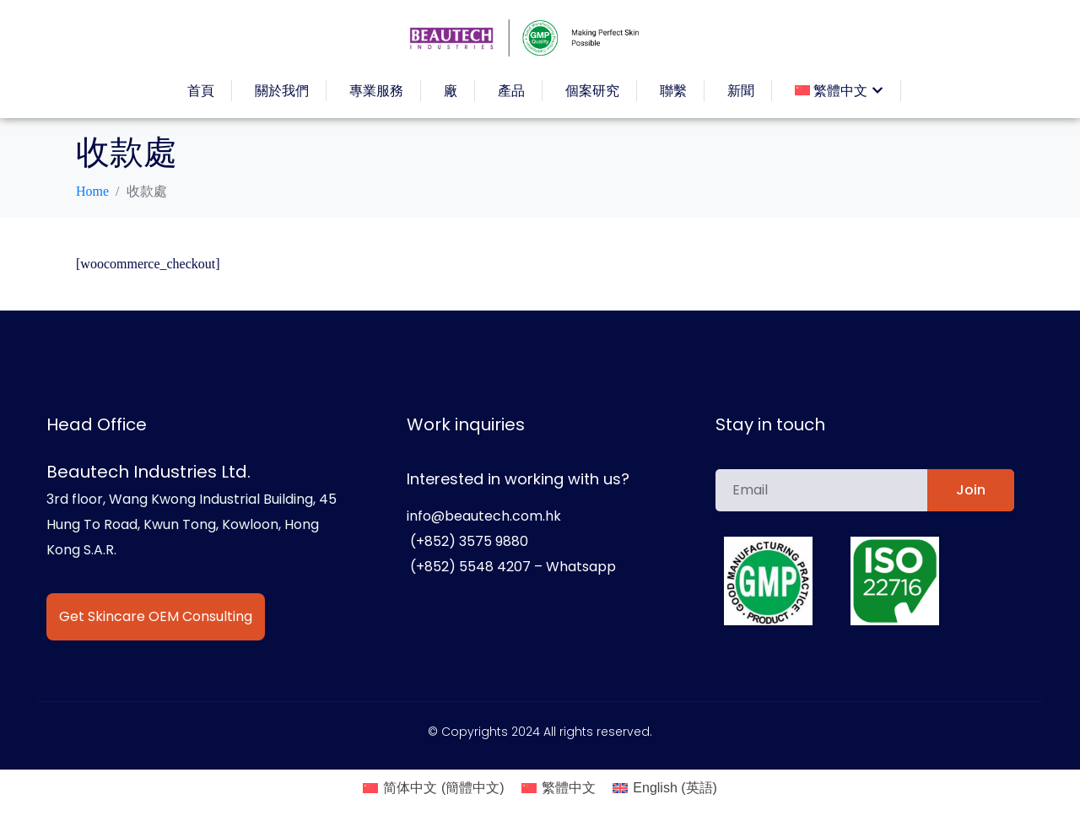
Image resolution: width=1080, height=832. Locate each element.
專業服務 (376, 90)
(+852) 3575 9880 (467, 541)
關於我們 (282, 90)
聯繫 (673, 90)
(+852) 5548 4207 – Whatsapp (511, 566)
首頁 (200, 90)
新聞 (740, 90)
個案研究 (592, 90)
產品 (511, 90)
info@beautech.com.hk (484, 516)
